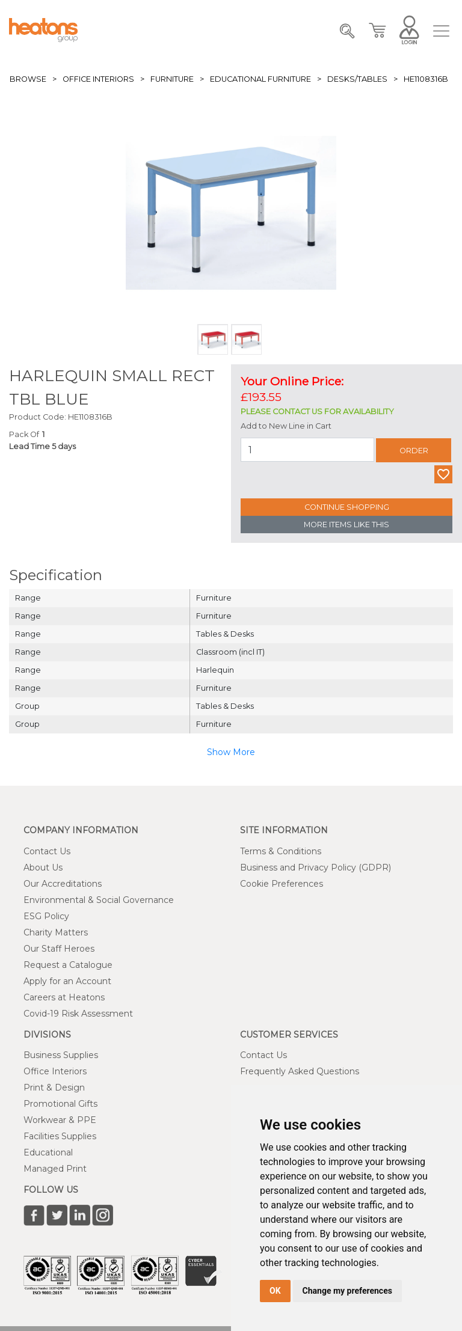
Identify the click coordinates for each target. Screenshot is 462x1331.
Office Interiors (98, 79)
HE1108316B (426, 79)
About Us (43, 867)
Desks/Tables (357, 79)
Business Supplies (60, 1055)
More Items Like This (346, 524)
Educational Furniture (260, 79)
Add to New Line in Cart (286, 425)
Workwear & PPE (59, 1120)
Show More (231, 752)
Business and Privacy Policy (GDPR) (315, 867)
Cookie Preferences (281, 883)
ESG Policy (46, 916)
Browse (28, 79)
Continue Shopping (346, 507)
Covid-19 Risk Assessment (78, 1013)
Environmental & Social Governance (98, 900)
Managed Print (55, 1168)
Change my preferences (347, 1291)
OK (275, 1291)
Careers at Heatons (64, 997)
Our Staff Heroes (58, 948)
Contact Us (46, 851)
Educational (48, 1152)
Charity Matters (55, 932)
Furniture (172, 79)
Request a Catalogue (67, 964)
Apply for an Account (67, 981)
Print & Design (54, 1087)
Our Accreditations (62, 883)
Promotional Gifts (60, 1103)
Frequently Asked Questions (299, 1071)
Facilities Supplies (59, 1136)
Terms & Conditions (280, 851)
